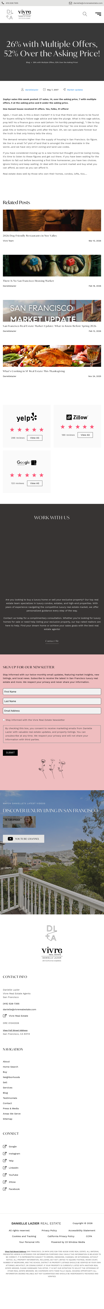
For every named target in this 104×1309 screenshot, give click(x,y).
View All (34, 437)
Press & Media (11, 1108)
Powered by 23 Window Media (68, 1242)
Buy (5, 1072)
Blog (28, 62)
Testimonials (10, 1098)
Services (7, 1088)
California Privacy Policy (61, 1236)
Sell (5, 1082)
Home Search (10, 1067)
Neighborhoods (11, 1077)
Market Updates (75, 90)
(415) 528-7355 (11, 1004)
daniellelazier (31, 90)
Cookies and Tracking (24, 1236)
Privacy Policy (49, 1230)
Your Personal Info (29, 1242)
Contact (7, 1103)
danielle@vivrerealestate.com (19, 1009)
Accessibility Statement (81, 1230)
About (6, 1061)
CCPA (89, 1236)
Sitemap (7, 1119)
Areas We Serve (12, 1114)
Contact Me (52, 640)
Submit (10, 752)
